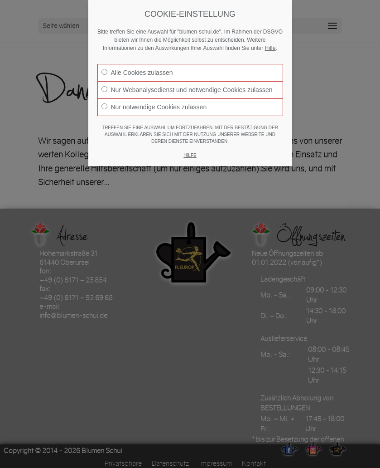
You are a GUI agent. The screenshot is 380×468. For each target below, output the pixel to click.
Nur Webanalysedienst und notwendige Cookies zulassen (187, 89)
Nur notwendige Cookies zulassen (154, 107)
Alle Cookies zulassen (137, 72)
